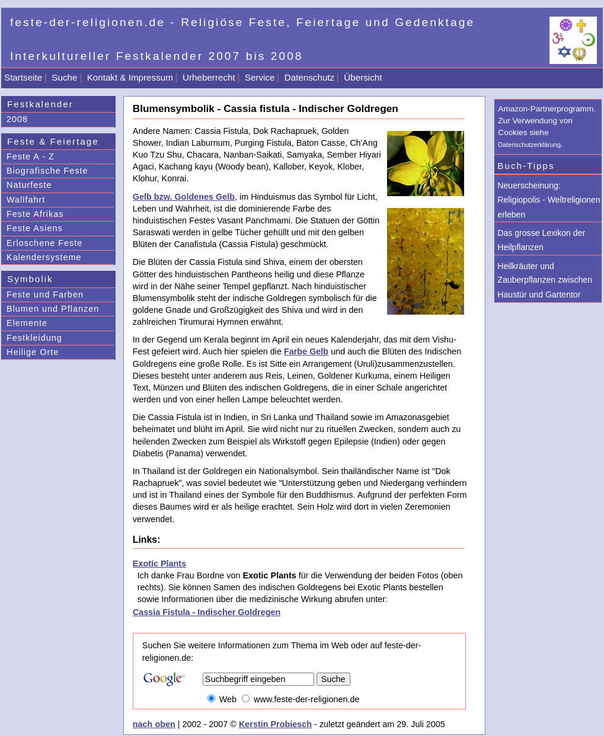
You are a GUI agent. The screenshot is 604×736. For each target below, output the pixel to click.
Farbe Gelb (306, 351)
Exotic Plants (159, 563)
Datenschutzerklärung (529, 144)
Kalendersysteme (44, 257)
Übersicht (363, 77)
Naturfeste (29, 185)
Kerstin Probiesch (275, 724)
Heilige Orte (33, 352)
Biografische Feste (47, 170)
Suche (64, 77)
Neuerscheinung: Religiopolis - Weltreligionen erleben (548, 200)
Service (260, 77)
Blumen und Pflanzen (53, 308)
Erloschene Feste (44, 243)
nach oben (154, 724)
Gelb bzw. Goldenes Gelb (184, 196)
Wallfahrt (26, 199)
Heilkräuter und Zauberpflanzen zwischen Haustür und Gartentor (544, 280)
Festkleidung (34, 338)
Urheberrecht (209, 77)
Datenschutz (309, 77)
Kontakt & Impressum (130, 77)
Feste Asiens (35, 228)
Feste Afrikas (35, 214)
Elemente (27, 323)
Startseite (23, 77)
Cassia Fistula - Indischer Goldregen (207, 612)
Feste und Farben (45, 294)
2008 (17, 119)
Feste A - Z (31, 156)
